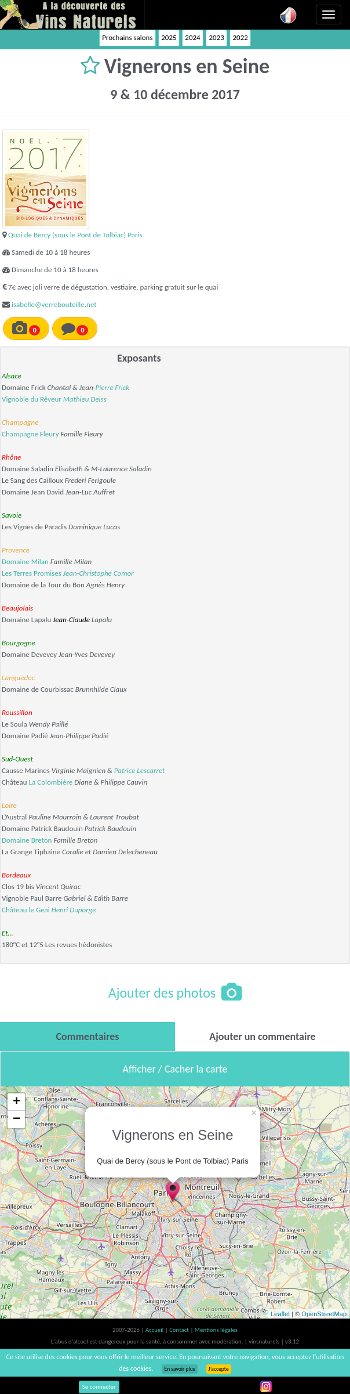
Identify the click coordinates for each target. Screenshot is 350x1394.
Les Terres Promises (31, 573)
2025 (168, 37)
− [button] (16, 1119)
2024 (192, 37)
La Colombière (51, 782)
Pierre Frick (113, 387)
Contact (179, 1330)
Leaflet (280, 1313)
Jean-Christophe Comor (98, 573)
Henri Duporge (74, 909)
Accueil (155, 1330)
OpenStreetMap (324, 1313)
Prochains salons (127, 37)
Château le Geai (26, 909)
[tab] (87, 1036)
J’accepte (219, 1369)
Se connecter (99, 1387)
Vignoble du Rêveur (31, 399)
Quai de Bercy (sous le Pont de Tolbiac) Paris (75, 234)
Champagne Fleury (30, 433)
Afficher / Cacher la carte (175, 1069)
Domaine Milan (25, 561)
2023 (216, 37)
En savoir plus (179, 1369)
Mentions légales (216, 1330)
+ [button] (16, 1102)
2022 (239, 37)
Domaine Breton (27, 840)
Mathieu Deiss (85, 399)
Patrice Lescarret (139, 770)
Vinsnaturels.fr (72, 14)
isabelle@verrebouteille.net (54, 304)
